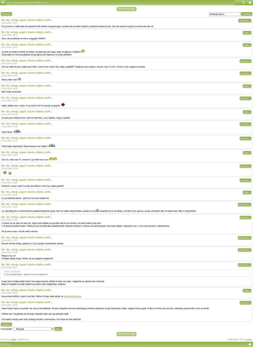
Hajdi (247, 32)
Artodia (249, 339)
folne (247, 112)
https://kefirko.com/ (73, 296)
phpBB (13, 339)
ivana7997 (244, 250)
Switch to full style (126, 9)
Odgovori (6, 14)
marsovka (244, 20)
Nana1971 (244, 204)
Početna (5, 344)
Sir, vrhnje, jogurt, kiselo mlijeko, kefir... (28, 2)
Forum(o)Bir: (6, 329)
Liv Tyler (245, 61)
